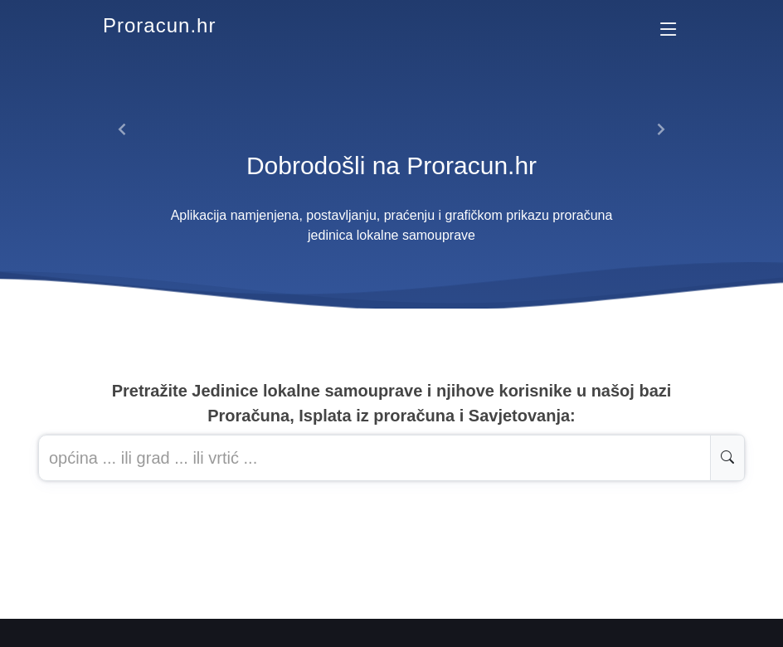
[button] (123, 129)
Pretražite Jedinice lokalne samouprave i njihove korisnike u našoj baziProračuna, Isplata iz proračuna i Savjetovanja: (392, 403)
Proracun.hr (159, 25)
